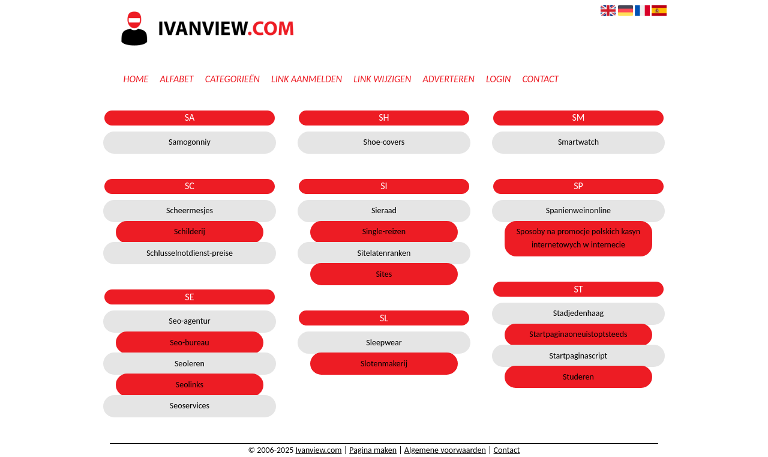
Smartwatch (578, 142)
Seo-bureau (189, 342)
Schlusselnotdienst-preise (189, 253)
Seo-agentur (189, 321)
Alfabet (177, 79)
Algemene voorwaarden (445, 450)
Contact (540, 79)
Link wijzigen (382, 79)
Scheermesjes (189, 210)
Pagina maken (373, 450)
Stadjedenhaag (578, 313)
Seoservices (189, 406)
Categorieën (232, 79)
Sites (384, 274)
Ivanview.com (319, 450)
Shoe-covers (384, 142)
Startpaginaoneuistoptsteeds (578, 334)
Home (135, 79)
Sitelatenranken (384, 253)
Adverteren (448, 79)
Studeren (578, 377)
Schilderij (189, 231)
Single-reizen (384, 231)
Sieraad (384, 210)
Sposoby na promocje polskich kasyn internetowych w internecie (579, 238)
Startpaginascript (579, 356)
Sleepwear (383, 342)
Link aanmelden (306, 79)
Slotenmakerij (384, 364)
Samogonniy (190, 142)
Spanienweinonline (578, 210)
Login (498, 79)
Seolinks (189, 385)
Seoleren (190, 364)
